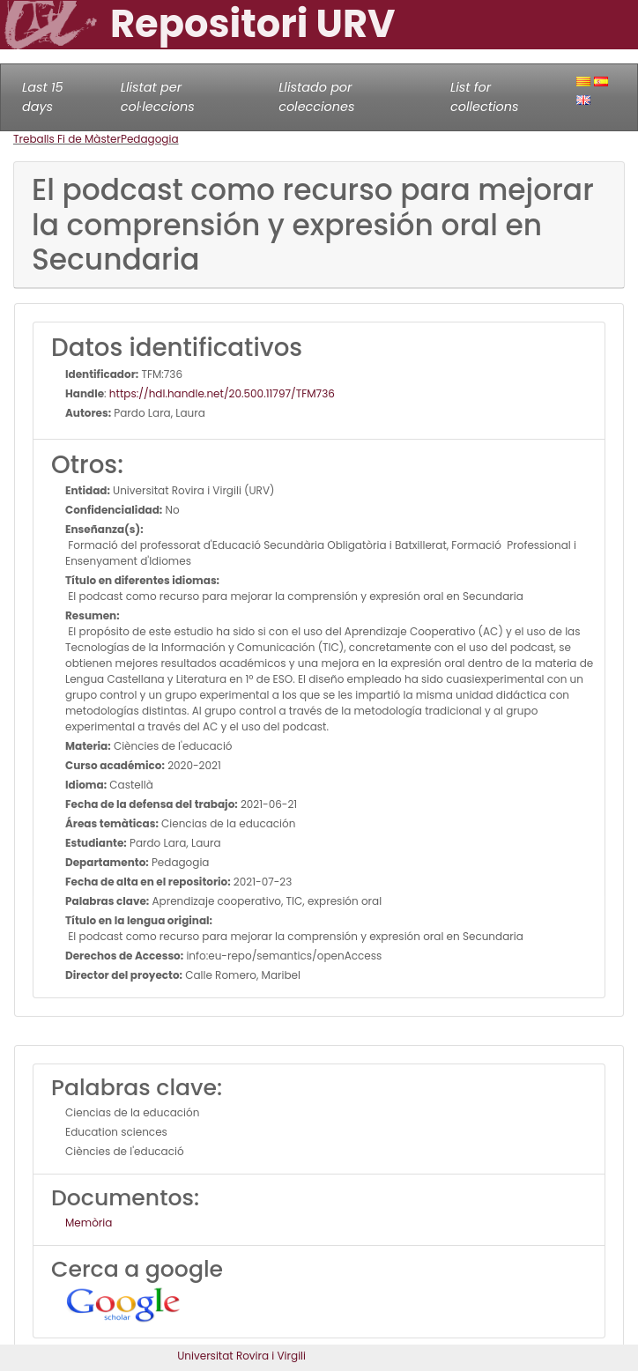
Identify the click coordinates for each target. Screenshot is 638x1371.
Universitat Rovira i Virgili (241, 1355)
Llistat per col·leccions (158, 96)
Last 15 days (42, 96)
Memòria (88, 1222)
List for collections (484, 96)
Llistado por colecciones (316, 96)
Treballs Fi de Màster (67, 138)
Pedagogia (150, 138)
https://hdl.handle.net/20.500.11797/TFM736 (222, 393)
